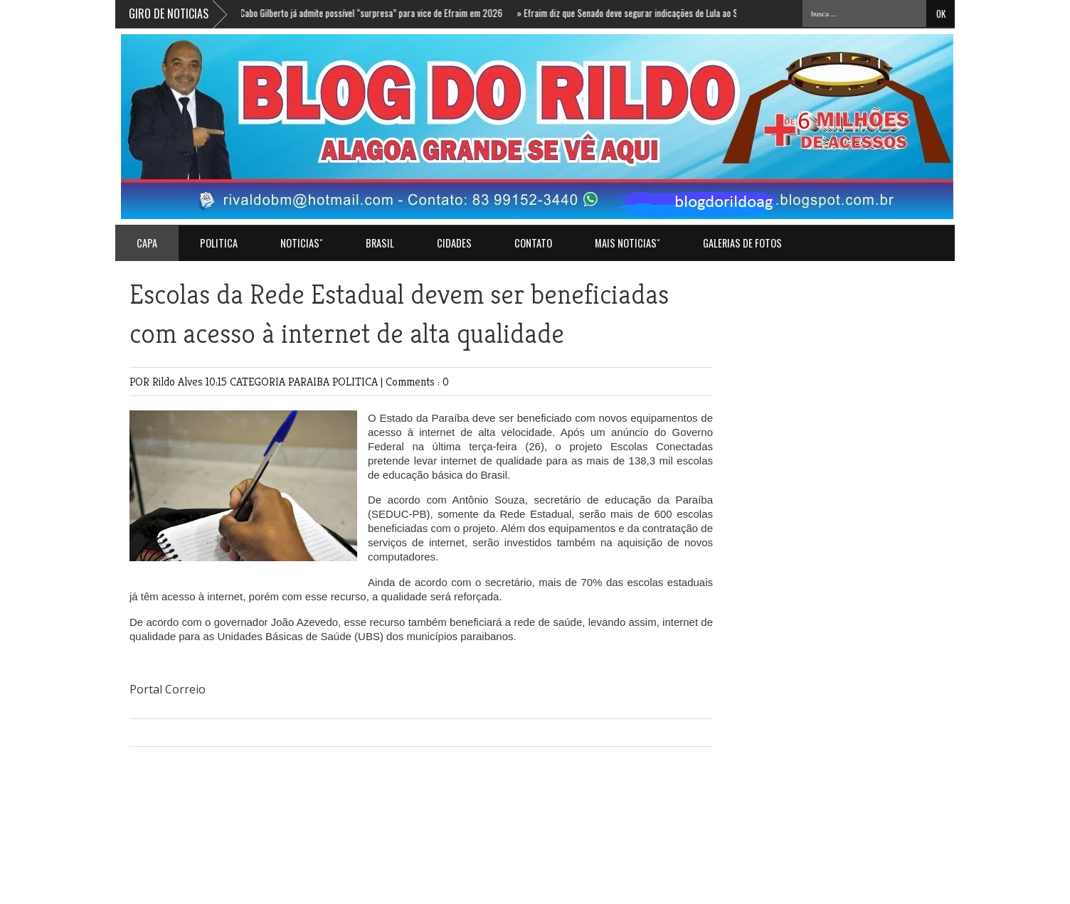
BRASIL (380, 242)
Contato (533, 242)
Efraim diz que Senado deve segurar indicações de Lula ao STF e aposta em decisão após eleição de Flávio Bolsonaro (730, 13)
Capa (147, 242)
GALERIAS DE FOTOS (742, 242)
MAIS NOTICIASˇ (627, 242)
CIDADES (454, 242)
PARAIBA (310, 381)
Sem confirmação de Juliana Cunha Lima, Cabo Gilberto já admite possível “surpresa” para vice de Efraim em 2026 (296, 13)
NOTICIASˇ (301, 242)
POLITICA (219, 242)
